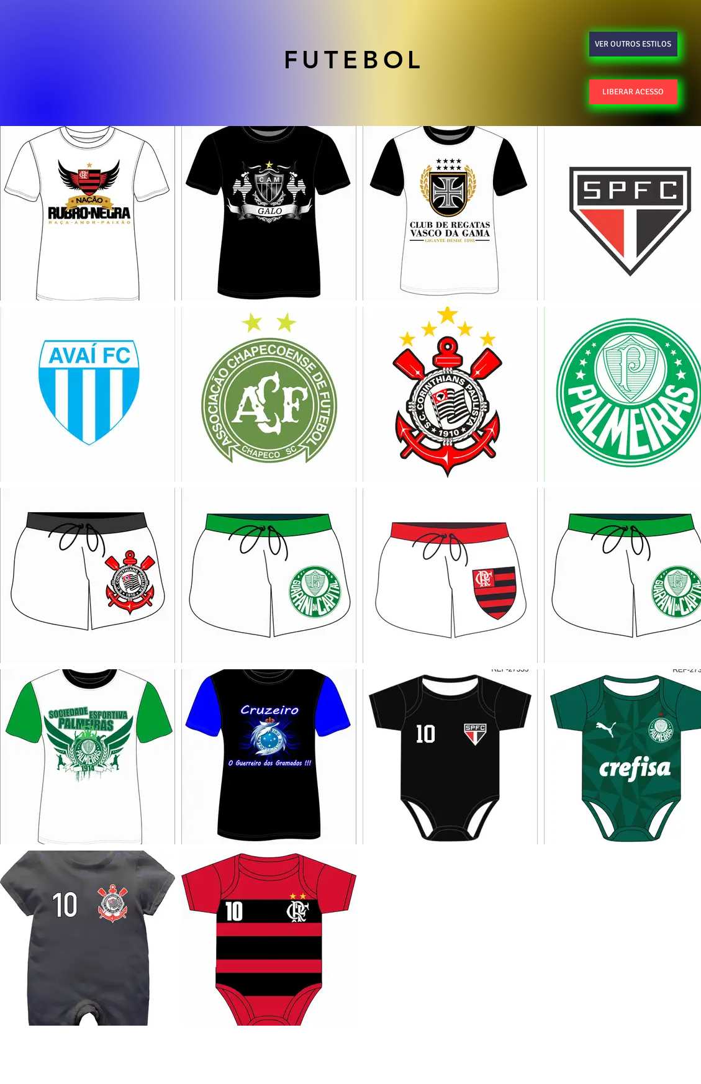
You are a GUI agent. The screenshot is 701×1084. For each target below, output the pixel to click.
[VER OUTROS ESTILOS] (633, 44)
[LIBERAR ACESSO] (633, 91)
